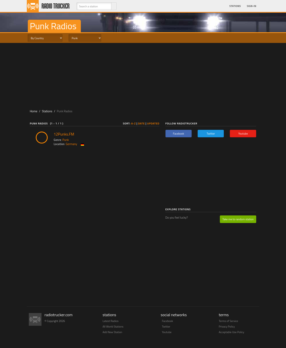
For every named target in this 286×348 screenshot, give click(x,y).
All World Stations (113, 326)
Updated (153, 123)
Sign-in (251, 6)
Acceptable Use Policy (231, 332)
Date (141, 123)
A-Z (133, 123)
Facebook (167, 321)
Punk (65, 140)
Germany (71, 144)
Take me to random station (238, 219)
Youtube (166, 332)
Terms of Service (228, 321)
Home (33, 111)
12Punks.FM (64, 134)
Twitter (166, 326)
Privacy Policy (227, 326)
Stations (235, 6)
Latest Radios (111, 321)
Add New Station (112, 332)
